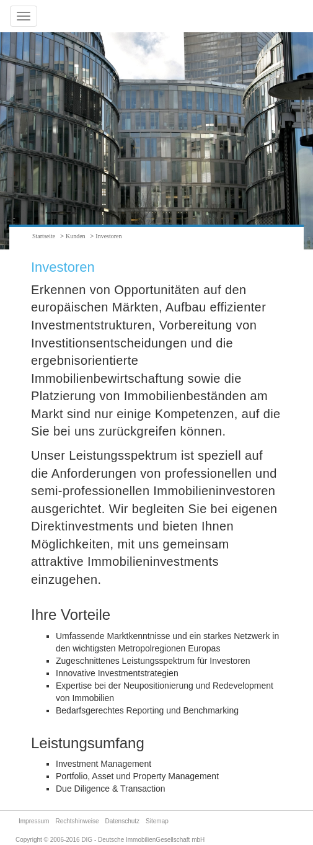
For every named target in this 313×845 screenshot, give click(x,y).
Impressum (34, 821)
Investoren (108, 236)
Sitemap (157, 821)
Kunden (76, 236)
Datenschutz (122, 821)
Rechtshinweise (77, 821)
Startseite (43, 236)
